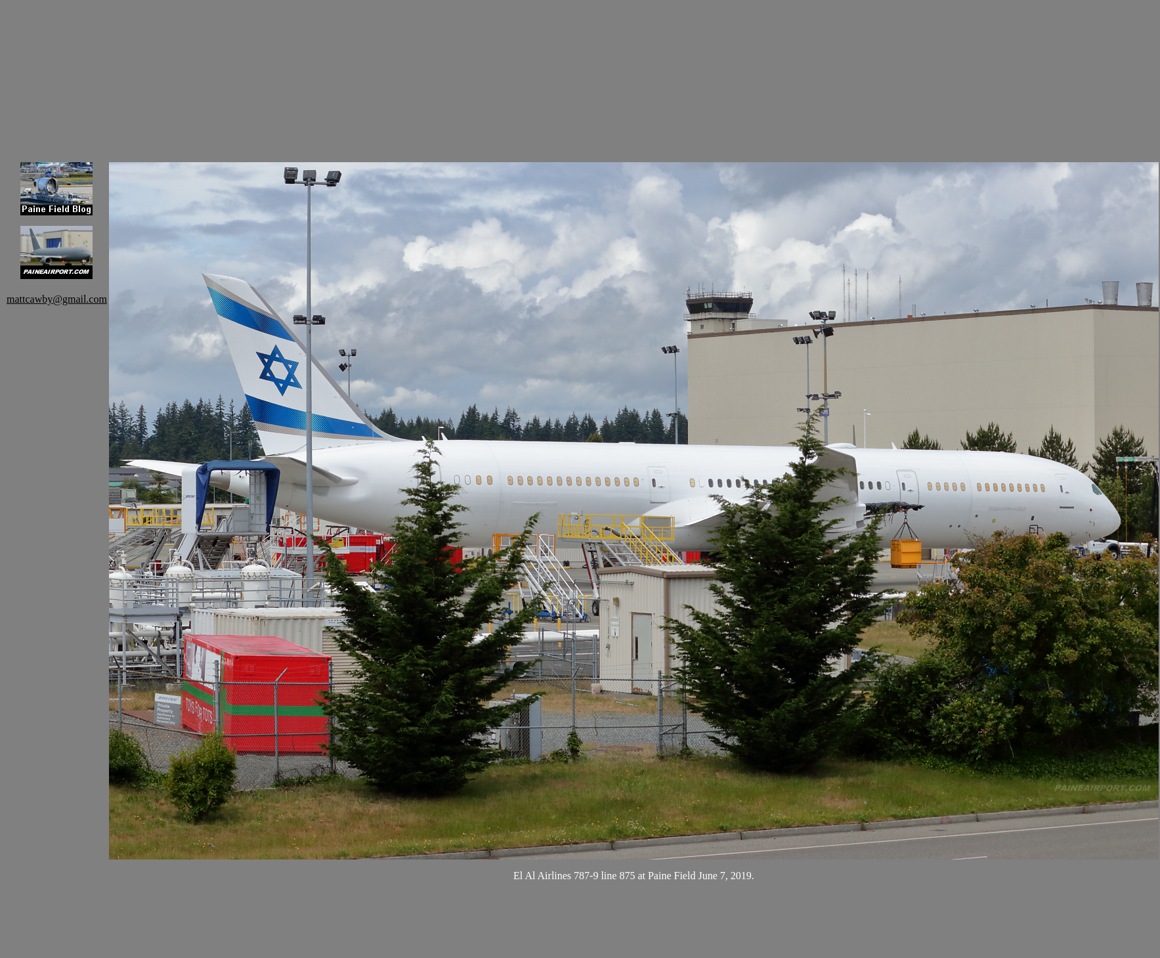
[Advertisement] (177, 72)
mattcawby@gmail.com (57, 299)
